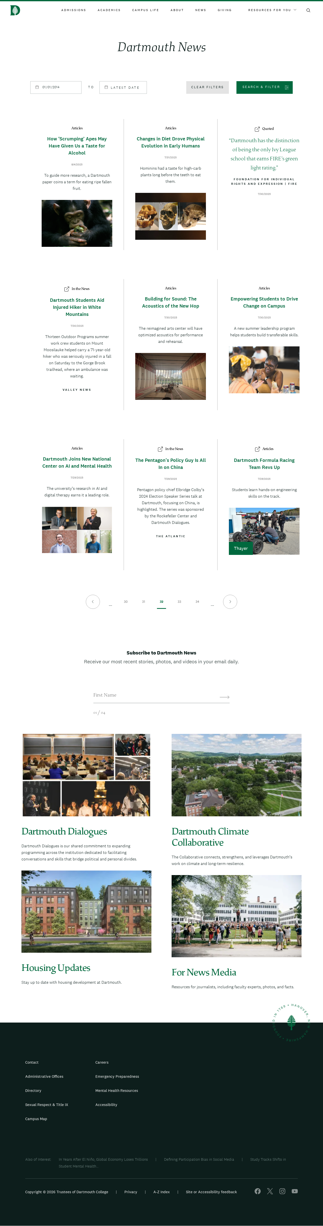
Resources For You (272, 10)
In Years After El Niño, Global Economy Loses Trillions (103, 1159)
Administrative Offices (44, 1076)
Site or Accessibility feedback (211, 1191)
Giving (225, 10)
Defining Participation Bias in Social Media (199, 1159)
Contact (32, 1062)
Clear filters (207, 87)
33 (179, 604)
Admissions (73, 10)
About (177, 10)
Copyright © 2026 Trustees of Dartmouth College (66, 1191)
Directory (33, 1090)
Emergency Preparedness (117, 1076)
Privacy (130, 1191)
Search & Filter (261, 87)
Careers (102, 1062)
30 (126, 604)
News (200, 10)
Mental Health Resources (116, 1090)
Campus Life (145, 10)
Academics (109, 10)
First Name (104, 695)
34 (197, 604)
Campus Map (36, 1118)
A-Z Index (161, 1191)
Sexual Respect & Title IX (46, 1104)
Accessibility (106, 1104)
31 (144, 604)
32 (162, 604)
